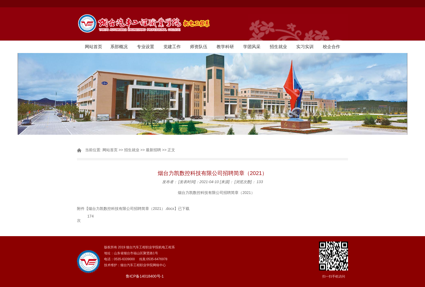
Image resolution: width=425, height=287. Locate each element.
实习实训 (305, 46)
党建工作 (172, 46)
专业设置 (145, 46)
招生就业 (278, 46)
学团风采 (251, 46)
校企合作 (331, 46)
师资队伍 (198, 46)
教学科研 (225, 46)
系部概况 (119, 46)
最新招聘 (153, 150)
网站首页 (93, 46)
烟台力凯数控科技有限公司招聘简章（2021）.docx (131, 208)
